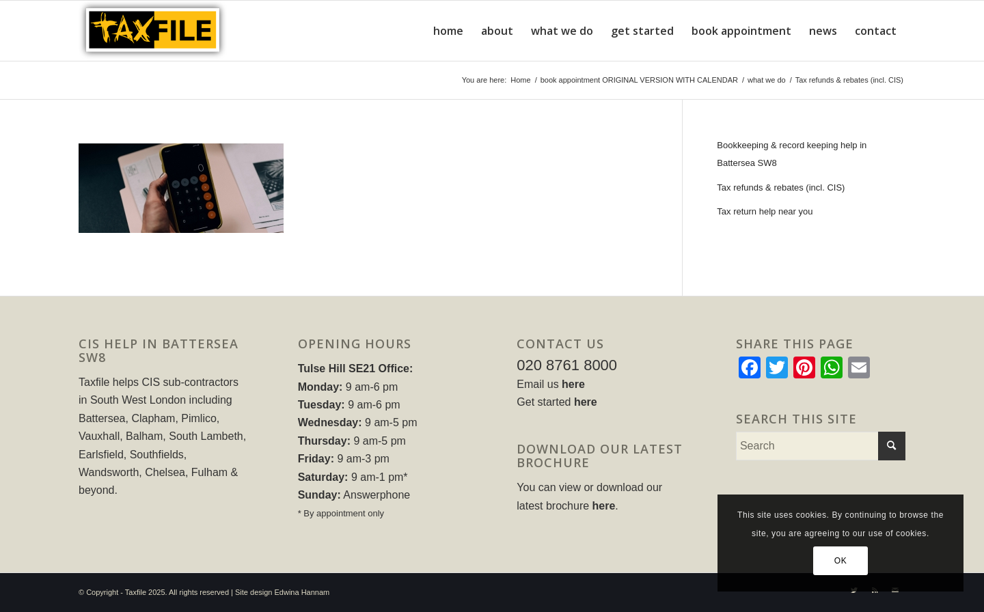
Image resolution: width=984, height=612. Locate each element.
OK (840, 561)
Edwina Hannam (302, 592)
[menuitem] (448, 31)
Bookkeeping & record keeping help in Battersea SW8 (791, 154)
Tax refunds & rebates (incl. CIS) (781, 187)
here (573, 384)
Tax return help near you (764, 211)
